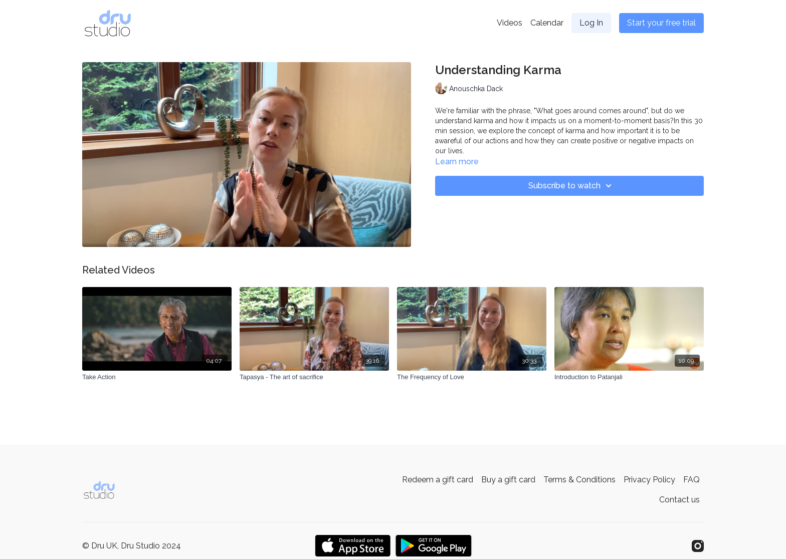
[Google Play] (433, 545)
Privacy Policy (649, 479)
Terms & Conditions (579, 479)
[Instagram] (698, 546)
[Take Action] (157, 377)
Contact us (679, 499)
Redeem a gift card (437, 479)
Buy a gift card (508, 479)
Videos (509, 23)
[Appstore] (352, 545)
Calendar (546, 23)
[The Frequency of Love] (471, 377)
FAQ (691, 479)
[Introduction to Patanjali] (629, 377)
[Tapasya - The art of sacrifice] (314, 377)
